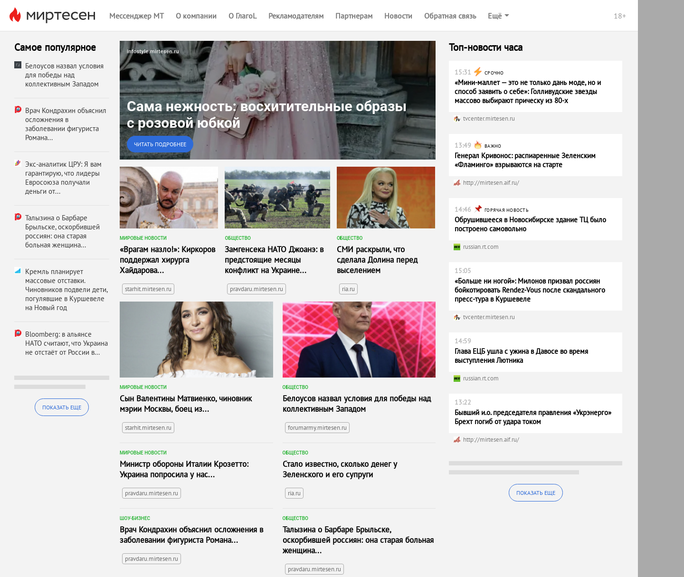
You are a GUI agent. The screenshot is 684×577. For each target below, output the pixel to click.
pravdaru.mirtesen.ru (256, 289)
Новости (398, 15)
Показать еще (61, 407)
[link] (278, 100)
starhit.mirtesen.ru (148, 289)
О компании (196, 15)
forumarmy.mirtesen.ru (317, 428)
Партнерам (353, 15)
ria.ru (348, 289)
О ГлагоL (242, 15)
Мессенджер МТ (136, 15)
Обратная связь (450, 15)
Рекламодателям (295, 15)
